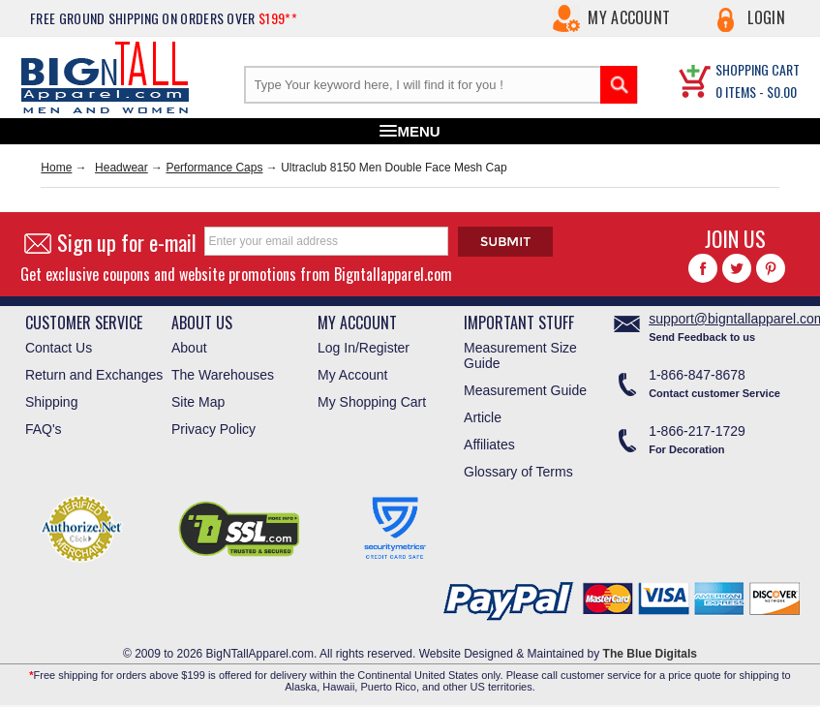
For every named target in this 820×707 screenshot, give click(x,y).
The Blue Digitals (650, 654)
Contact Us (58, 347)
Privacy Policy (213, 429)
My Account (629, 17)
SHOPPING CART (757, 69)
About (189, 347)
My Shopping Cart (372, 402)
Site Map (198, 402)
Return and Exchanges (94, 375)
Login (766, 17)
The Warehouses (222, 375)
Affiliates (489, 444)
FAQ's (43, 429)
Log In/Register (364, 347)
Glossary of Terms (518, 471)
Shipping (51, 402)
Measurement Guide (525, 390)
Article (482, 417)
